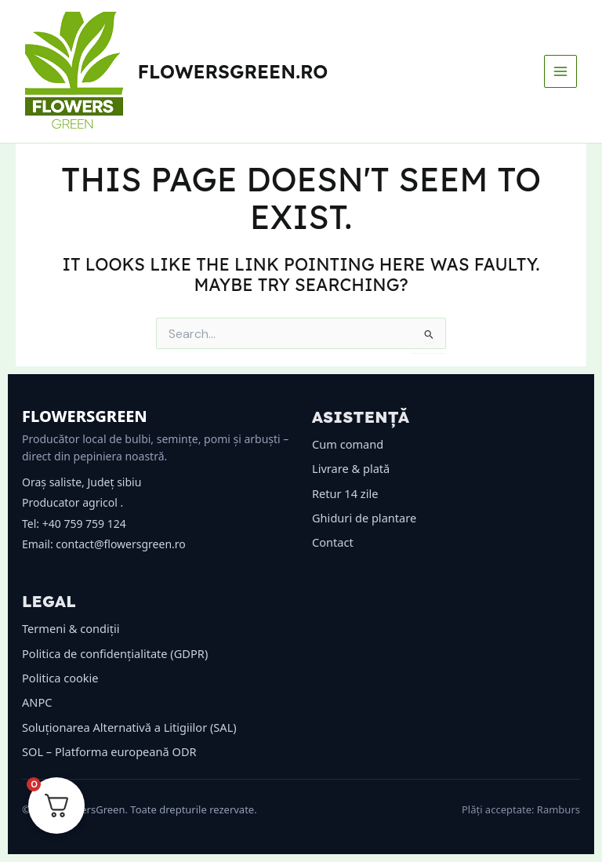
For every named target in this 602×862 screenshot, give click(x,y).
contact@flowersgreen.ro (120, 543)
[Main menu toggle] (560, 71)
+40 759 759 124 (84, 523)
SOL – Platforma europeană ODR (109, 751)
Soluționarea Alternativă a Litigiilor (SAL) (129, 727)
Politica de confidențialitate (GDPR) (115, 653)
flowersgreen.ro (233, 71)
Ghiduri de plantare (364, 518)
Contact (333, 542)
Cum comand (347, 444)
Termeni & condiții (71, 628)
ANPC (37, 702)
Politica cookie (60, 678)
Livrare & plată (351, 468)
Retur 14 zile (345, 493)
